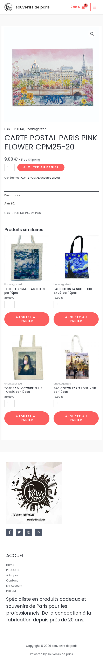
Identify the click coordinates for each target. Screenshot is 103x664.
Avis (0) (9, 203)
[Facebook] (9, 532)
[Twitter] (19, 532)
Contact (12, 581)
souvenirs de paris (33, 7)
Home (10, 565)
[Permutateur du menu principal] (94, 7)
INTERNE (11, 591)
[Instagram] (28, 532)
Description (12, 195)
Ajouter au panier (41, 167)
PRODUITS (13, 570)
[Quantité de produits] (9, 167)
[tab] (51, 195)
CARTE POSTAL (14, 129)
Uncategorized (36, 129)
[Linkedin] (38, 532)
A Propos (12, 575)
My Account (14, 586)
